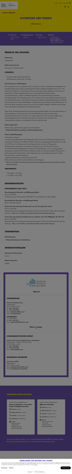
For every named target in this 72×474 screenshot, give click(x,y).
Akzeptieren (65, 467)
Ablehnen (11, 467)
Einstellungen (4, 467)
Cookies (23, 462)
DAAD (17, 462)
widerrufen (35, 464)
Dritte (21, 462)
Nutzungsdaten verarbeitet (32, 462)
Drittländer (57, 462)
